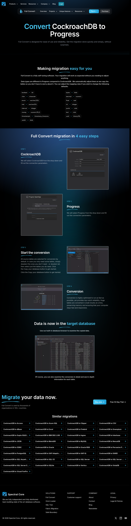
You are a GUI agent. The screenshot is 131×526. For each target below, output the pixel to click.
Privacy (113, 497)
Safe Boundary (51, 512)
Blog (54, 4)
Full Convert (29, 11)
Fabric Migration (52, 509)
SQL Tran (49, 505)
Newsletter (93, 509)
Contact (92, 501)
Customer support (74, 497)
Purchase (105, 11)
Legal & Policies (116, 501)
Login (61, 4)
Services (24, 4)
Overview (43, 11)
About (91, 497)
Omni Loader (51, 501)
